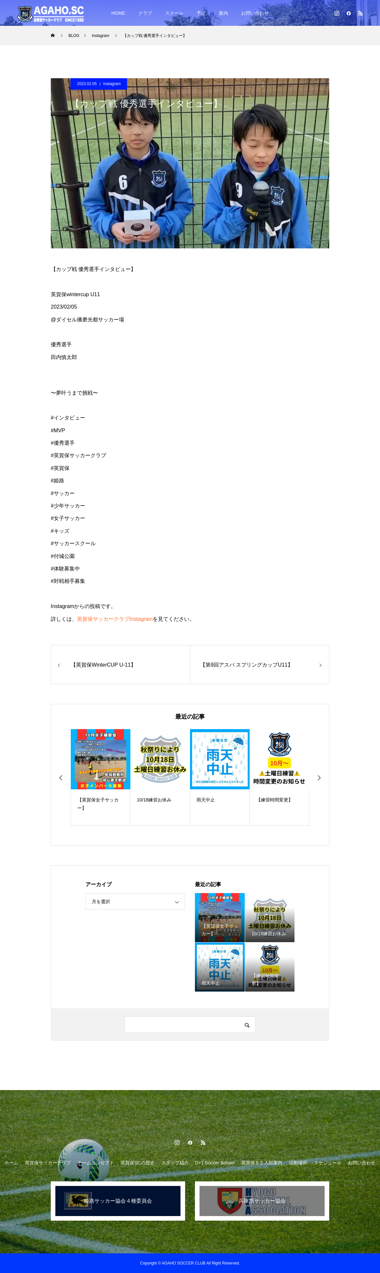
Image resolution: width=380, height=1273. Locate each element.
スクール (174, 13)
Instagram (112, 83)
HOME (118, 13)
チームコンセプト (95, 1162)
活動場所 (298, 1162)
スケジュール (327, 1162)
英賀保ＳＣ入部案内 (261, 1162)
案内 (223, 13)
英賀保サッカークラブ (48, 1162)
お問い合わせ (255, 13)
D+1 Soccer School (215, 1162)
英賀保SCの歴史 (137, 1162)
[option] (100, 777)
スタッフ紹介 (175, 1162)
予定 (201, 13)
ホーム (11, 1162)
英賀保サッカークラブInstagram (115, 619)
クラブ (145, 13)
